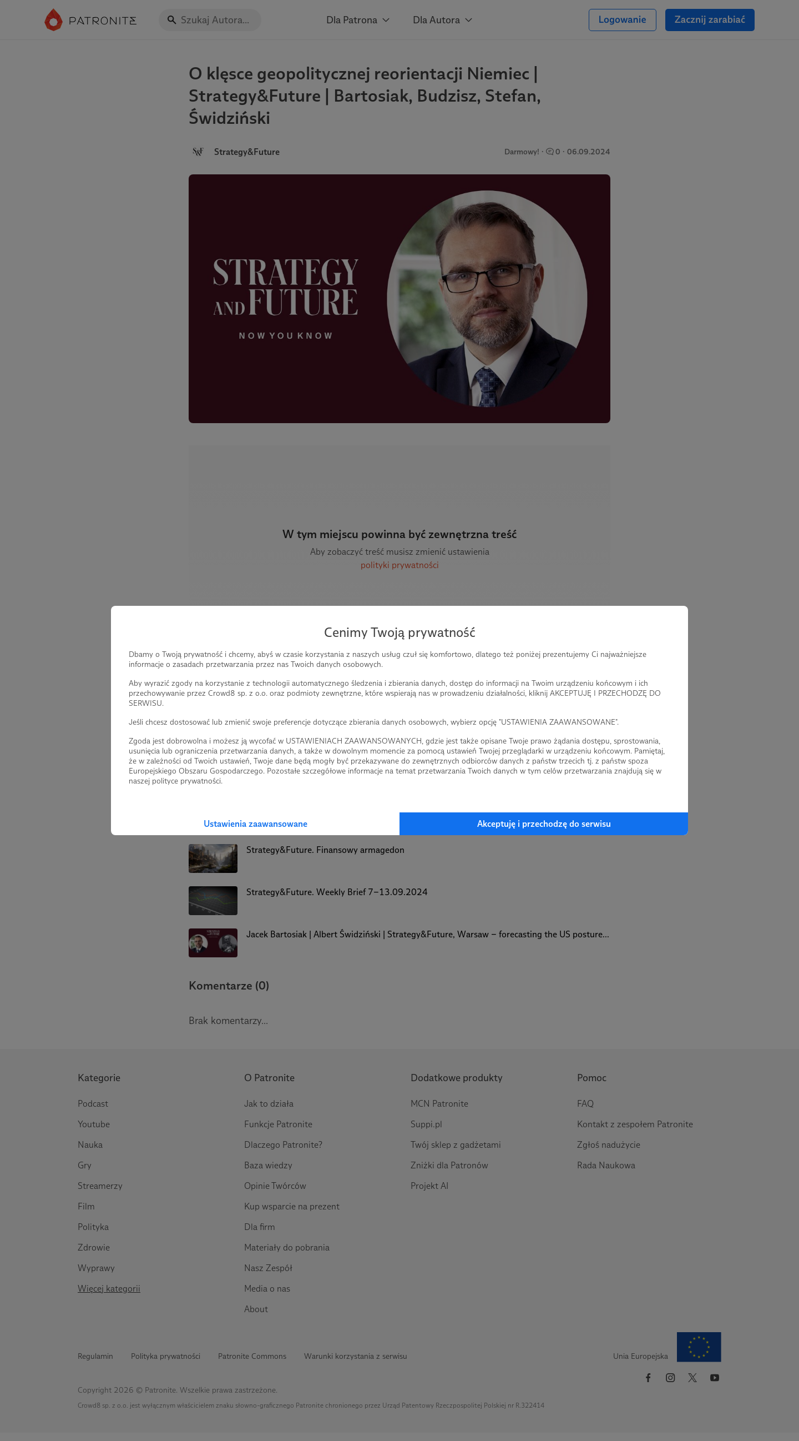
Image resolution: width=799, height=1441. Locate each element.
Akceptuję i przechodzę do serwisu (544, 824)
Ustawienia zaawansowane (255, 824)
